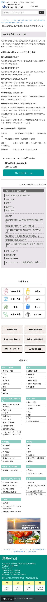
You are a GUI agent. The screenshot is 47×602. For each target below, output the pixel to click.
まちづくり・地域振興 (36, 458)
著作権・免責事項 (19, 551)
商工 (29, 412)
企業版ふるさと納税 (10, 470)
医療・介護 (33, 20)
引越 (15, 307)
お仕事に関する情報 (35, 494)
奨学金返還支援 (33, 421)
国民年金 (6, 384)
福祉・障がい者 (12, 251)
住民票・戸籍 (8, 371)
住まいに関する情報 (35, 491)
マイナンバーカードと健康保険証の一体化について (12, 434)
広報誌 (30, 470)
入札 (29, 418)
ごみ (4, 374)
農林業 (30, 409)
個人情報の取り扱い (39, 549)
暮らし (38, 307)
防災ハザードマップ (12, 349)
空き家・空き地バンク (12, 339)
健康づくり (10, 207)
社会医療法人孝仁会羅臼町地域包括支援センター (23, 236)
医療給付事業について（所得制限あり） (20, 226)
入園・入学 (15, 299)
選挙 (29, 452)
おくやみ (38, 314)
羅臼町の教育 (32, 371)
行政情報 (6, 455)
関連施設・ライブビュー (12, 512)
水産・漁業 (32, 402)
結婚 (38, 299)
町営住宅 (6, 381)
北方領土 (6, 503)
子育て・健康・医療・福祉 (20, 20)
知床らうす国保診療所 (35, 339)
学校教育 (31, 374)
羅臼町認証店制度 (9, 492)
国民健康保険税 (12, 258)
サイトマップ (24, 549)
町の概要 (6, 445)
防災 (4, 387)
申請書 (30, 461)
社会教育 (31, 377)
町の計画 (31, 455)
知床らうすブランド (10, 486)
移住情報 (31, 482)
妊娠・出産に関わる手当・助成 (18, 195)
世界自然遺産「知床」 (11, 482)
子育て (8, 203)
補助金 (5, 393)
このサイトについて (9, 549)
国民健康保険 (11, 255)
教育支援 (31, 387)
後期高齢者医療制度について (16, 240)
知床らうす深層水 (34, 405)
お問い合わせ (7, 599)
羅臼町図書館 (12, 330)
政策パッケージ (8, 458)
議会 (29, 445)
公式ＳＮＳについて (35, 473)
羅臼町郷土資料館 (35, 330)
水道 (4, 377)
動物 (4, 390)
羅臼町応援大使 (8, 489)
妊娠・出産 (10, 199)
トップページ (7, 20)
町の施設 (6, 452)
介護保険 (8, 216)
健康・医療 (15, 314)
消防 (29, 415)
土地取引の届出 (35, 349)
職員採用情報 (8, 461)
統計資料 (6, 449)
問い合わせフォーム (23, 173)
